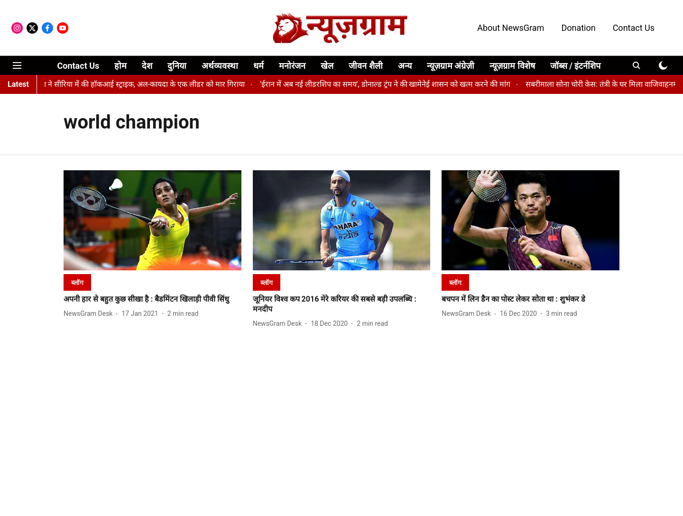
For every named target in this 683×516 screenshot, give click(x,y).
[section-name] (77, 282)
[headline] (152, 299)
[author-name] (90, 314)
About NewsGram (510, 28)
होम (120, 66)
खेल (327, 66)
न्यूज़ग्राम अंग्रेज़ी (450, 66)
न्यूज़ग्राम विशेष (512, 66)
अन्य (405, 66)
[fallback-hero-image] (152, 220)
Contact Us (634, 28)
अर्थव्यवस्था (220, 66)
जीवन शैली (365, 66)
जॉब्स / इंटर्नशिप (575, 66)
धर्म (258, 66)
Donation (578, 28)
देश (147, 66)
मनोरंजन (292, 66)
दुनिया (176, 66)
